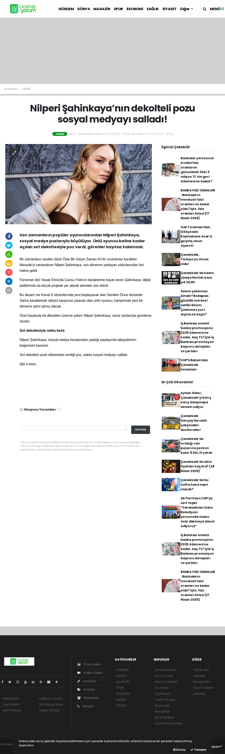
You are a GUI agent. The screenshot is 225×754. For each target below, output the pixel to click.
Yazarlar (86, 681)
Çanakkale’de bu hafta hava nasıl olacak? (195, 484)
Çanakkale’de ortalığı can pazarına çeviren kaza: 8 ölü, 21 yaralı (196, 446)
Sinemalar (162, 705)
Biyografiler (201, 682)
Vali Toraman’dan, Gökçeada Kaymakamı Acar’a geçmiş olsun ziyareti (196, 236)
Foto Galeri (89, 664)
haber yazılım (10, 749)
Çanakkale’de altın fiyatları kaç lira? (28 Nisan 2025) (197, 466)
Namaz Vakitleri (166, 682)
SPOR (118, 8)
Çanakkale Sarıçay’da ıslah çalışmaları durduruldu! (194, 423)
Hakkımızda (10, 698)
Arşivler (86, 689)
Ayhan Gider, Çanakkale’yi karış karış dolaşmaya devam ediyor (196, 400)
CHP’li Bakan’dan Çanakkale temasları (194, 365)
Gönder (140, 429)
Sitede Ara (201, 670)
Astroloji (199, 693)
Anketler (199, 676)
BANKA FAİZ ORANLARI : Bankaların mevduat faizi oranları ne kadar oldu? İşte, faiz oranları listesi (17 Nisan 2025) (198, 204)
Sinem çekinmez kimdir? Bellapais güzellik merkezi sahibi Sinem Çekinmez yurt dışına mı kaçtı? (195, 303)
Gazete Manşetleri (168, 723)
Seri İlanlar (162, 711)
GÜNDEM (66, 8)
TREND (26, 89)
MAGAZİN (101, 8)
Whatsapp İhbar (51, 704)
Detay (179, 750)
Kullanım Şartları (51, 698)
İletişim (85, 706)
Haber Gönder (49, 710)
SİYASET (169, 8)
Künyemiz (87, 698)
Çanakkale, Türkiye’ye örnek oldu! (195, 259)
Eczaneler (162, 687)
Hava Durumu (165, 670)
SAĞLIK (153, 8)
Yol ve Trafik (164, 676)
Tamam (198, 750)
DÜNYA (83, 8)
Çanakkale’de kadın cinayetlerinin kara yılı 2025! (197, 277)
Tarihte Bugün (165, 699)
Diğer (185, 8)
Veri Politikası (11, 710)
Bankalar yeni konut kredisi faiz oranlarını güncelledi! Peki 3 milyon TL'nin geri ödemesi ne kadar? (197, 169)
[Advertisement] (112, 51)
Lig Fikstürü (163, 693)
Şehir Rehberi (164, 717)
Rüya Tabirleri (203, 687)
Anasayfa (11, 89)
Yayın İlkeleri (11, 704)
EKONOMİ (135, 8)
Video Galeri (90, 673)
